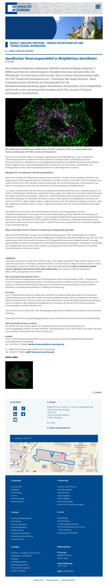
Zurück (97, 392)
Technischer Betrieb (20, 568)
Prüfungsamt (17, 530)
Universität (16, 487)
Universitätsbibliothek (21, 518)
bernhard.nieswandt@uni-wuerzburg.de (46, 344)
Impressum (38, 580)
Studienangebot (64, 490)
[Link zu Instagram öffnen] (14, 408)
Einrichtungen (17, 498)
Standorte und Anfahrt (21, 556)
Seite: (59, 571)
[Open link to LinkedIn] (14, 414)
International (17, 501)
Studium (15, 490)
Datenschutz (52, 580)
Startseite (16, 480)
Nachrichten (63, 493)
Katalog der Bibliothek (67, 533)
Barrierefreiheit (68, 580)
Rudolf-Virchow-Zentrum (21, 51)
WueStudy (62, 518)
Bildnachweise (64, 555)
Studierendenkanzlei (20, 533)
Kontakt (52, 402)
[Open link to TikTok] (22, 408)
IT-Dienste (16, 521)
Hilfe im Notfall (18, 571)
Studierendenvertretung (22, 536)
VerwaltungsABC (65, 501)
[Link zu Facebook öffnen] (22, 414)
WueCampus (63, 521)
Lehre (14, 496)
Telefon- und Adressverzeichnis (25, 553)
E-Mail (52, 423)
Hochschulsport (18, 524)
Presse (14, 559)
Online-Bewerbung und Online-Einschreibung (71, 529)
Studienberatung (19, 527)
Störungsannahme (20, 565)
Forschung (16, 493)
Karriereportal (63, 496)
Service (15, 512)
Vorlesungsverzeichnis (68, 524)
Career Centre (17, 539)
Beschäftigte (63, 498)
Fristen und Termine (66, 487)
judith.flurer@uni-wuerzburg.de (40, 352)
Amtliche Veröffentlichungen (70, 504)
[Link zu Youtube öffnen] (14, 420)
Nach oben (62, 558)
